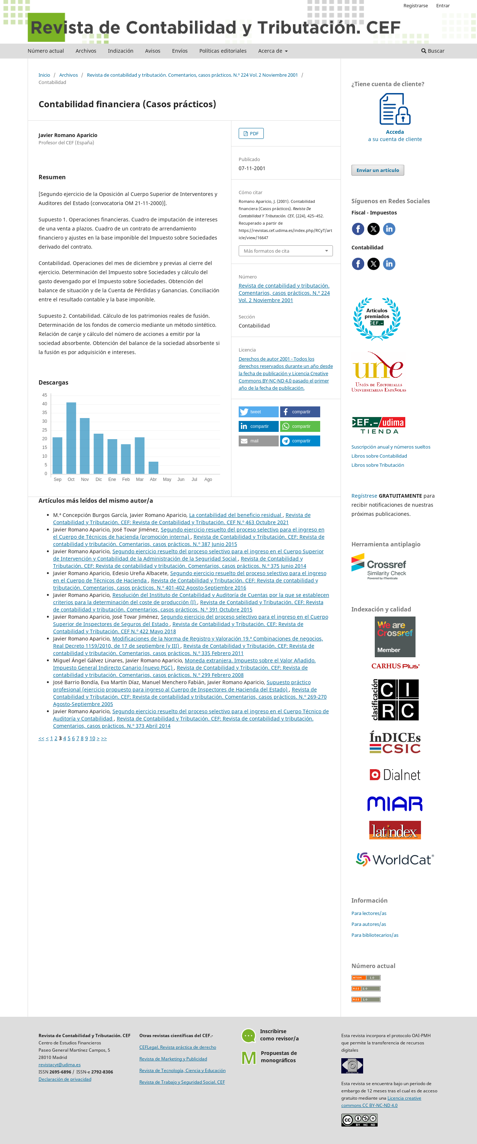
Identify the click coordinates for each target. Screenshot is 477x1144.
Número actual (46, 50)
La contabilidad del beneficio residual (236, 514)
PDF (254, 133)
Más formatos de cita (266, 251)
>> (104, 738)
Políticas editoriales (223, 50)
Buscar (433, 50)
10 (92, 738)
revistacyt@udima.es (60, 1064)
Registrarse (416, 5)
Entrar (443, 5)
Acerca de (271, 50)
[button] (259, 411)
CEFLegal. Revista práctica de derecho (177, 1047)
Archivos (86, 50)
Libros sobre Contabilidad (379, 456)
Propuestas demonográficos (279, 1056)
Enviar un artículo (378, 170)
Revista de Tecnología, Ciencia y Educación (182, 1070)
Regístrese (364, 495)
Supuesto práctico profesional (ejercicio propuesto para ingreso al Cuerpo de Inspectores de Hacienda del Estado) (182, 686)
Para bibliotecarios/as (374, 935)
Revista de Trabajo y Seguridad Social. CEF (182, 1082)
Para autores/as (368, 924)
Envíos (180, 50)
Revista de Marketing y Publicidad (173, 1059)
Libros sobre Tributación (377, 465)
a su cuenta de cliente (395, 132)
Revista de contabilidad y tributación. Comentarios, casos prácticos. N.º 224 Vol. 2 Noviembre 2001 (192, 75)
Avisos (152, 50)
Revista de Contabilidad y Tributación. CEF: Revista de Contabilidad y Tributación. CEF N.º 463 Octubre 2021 (182, 518)
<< (41, 738)
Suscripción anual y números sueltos (390, 446)
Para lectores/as (368, 913)
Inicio (44, 75)
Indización (121, 50)
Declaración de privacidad (65, 1079)
